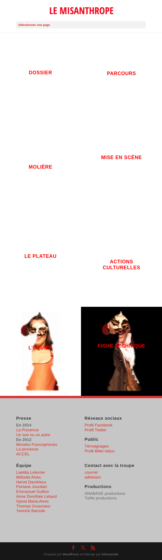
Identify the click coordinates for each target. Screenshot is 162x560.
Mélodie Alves (28, 477)
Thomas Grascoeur (33, 506)
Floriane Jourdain (31, 486)
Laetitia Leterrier (30, 472)
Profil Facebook (98, 425)
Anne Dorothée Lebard (36, 496)
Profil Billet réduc (100, 451)
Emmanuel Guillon (32, 491)
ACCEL (23, 454)
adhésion (93, 477)
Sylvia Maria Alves (32, 501)
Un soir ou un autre (33, 435)
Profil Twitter (96, 430)
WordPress (71, 554)
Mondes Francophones (36, 444)
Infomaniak (109, 554)
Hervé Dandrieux (31, 482)
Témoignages (97, 446)
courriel (91, 472)
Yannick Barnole (30, 511)
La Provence (27, 430)
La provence (27, 449)
